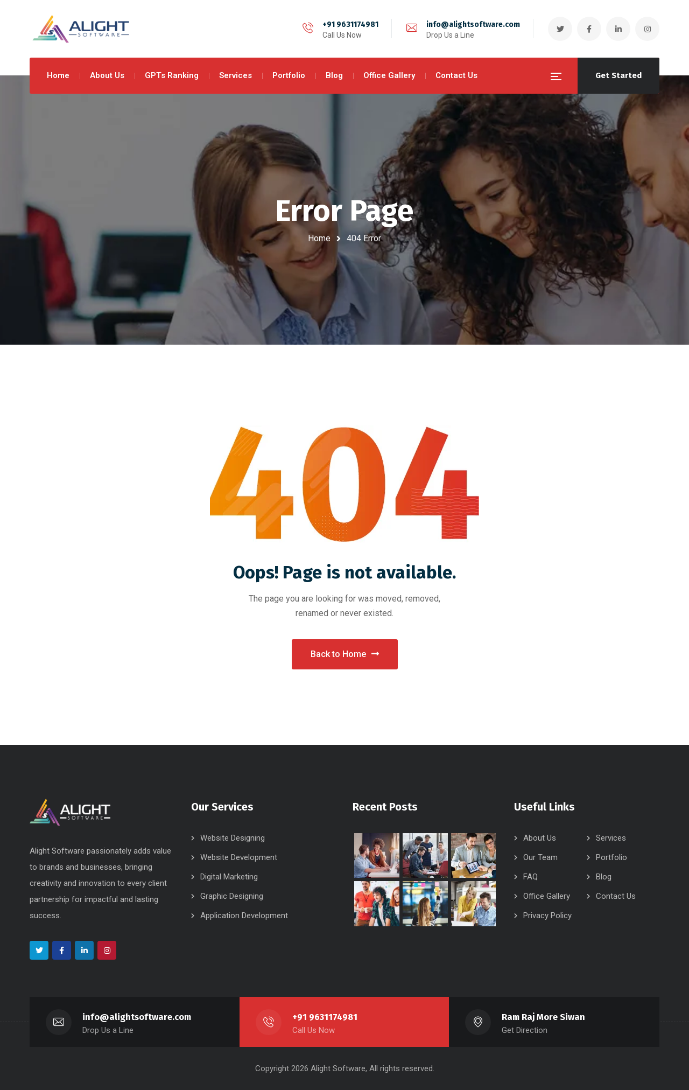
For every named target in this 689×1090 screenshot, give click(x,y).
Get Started (618, 75)
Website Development (238, 857)
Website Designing (232, 838)
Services (611, 838)
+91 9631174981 (350, 24)
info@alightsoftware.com (473, 24)
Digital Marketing (229, 877)
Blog (603, 877)
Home (319, 238)
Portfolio (611, 857)
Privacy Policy (547, 915)
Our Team (540, 857)
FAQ (530, 877)
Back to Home (345, 654)
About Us (539, 838)
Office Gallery (546, 896)
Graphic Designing (231, 896)
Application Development (244, 915)
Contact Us (616, 896)
